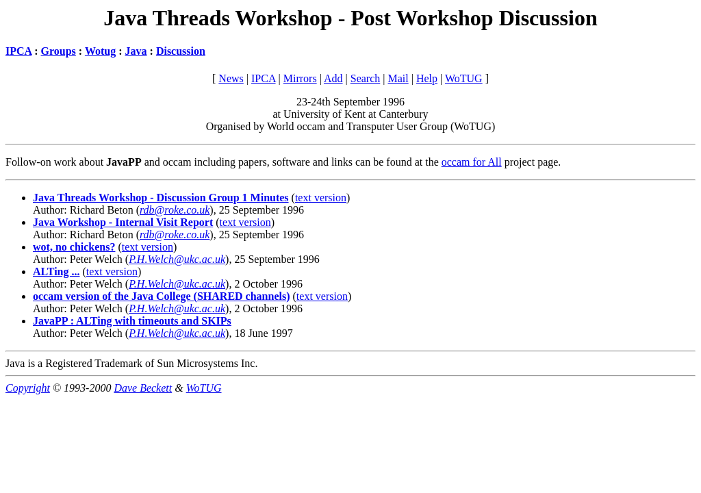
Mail (397, 78)
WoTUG (464, 78)
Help (426, 78)
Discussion (180, 51)
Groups (58, 51)
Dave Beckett (143, 388)
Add (333, 78)
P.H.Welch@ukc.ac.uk (177, 259)
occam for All (472, 162)
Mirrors (300, 78)
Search (365, 78)
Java (136, 51)
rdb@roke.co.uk (174, 210)
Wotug (100, 51)
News (230, 78)
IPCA (18, 51)
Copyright (27, 388)
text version (320, 197)
